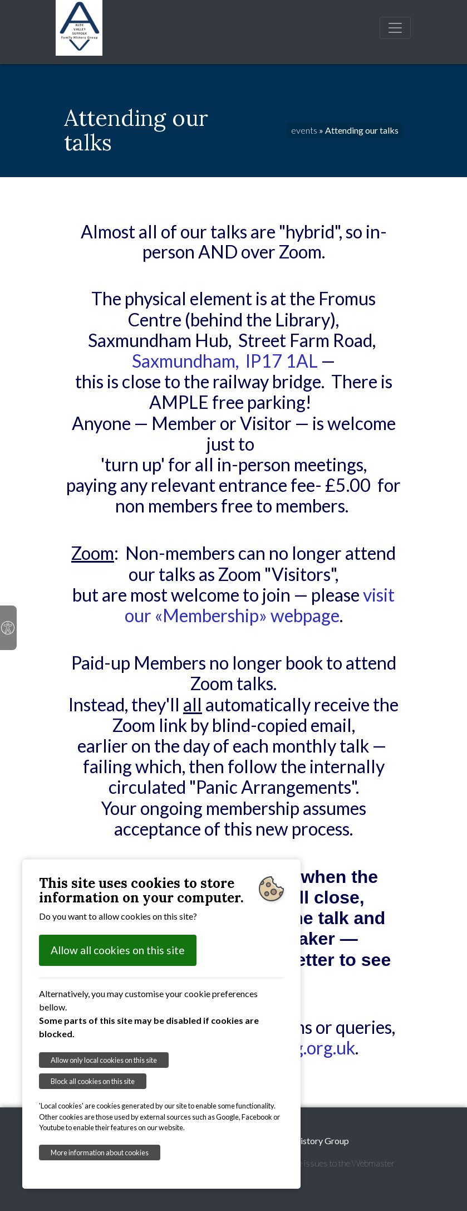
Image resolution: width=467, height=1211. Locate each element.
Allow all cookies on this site (118, 950)
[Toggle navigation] (395, 28)
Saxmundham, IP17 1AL (225, 361)
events (304, 130)
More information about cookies (100, 1152)
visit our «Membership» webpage (260, 605)
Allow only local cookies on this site (104, 1060)
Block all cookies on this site (93, 1081)
